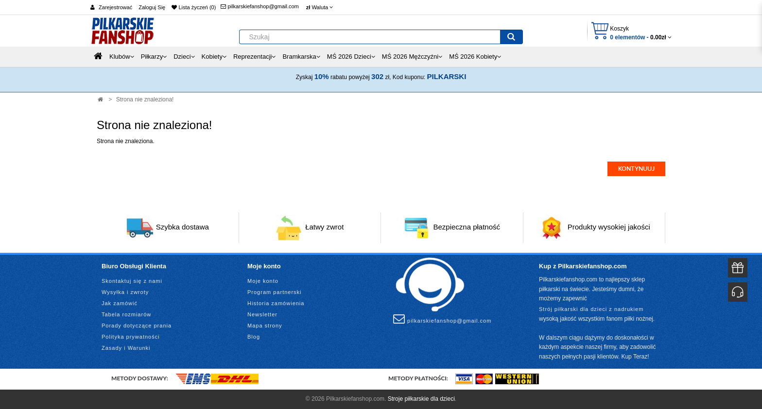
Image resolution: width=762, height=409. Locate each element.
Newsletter (262, 314)
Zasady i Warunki (126, 348)
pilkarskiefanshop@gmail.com (259, 6)
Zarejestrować (115, 7)
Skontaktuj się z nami (132, 281)
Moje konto (262, 281)
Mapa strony (264, 325)
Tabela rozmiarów (126, 314)
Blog (253, 337)
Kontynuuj (636, 169)
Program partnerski (274, 292)
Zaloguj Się (152, 7)
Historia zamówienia (275, 303)
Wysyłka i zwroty (125, 292)
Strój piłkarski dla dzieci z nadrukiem (591, 309)
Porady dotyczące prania (137, 325)
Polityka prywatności (131, 337)
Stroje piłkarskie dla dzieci (421, 398)
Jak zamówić (120, 303)
